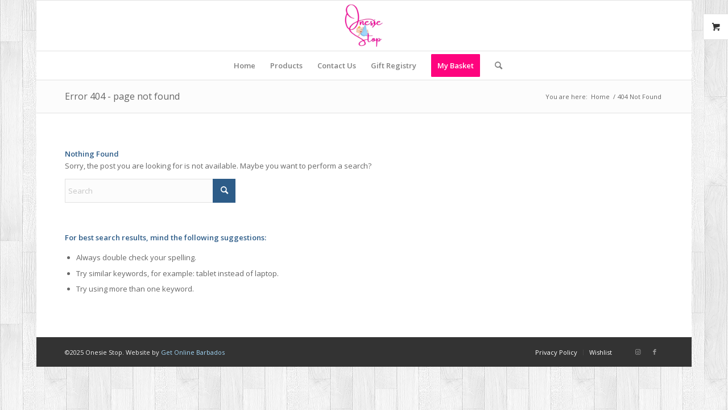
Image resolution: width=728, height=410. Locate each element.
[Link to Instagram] (637, 351)
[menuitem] (244, 65)
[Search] (494, 65)
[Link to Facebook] (654, 351)
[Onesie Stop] (364, 26)
